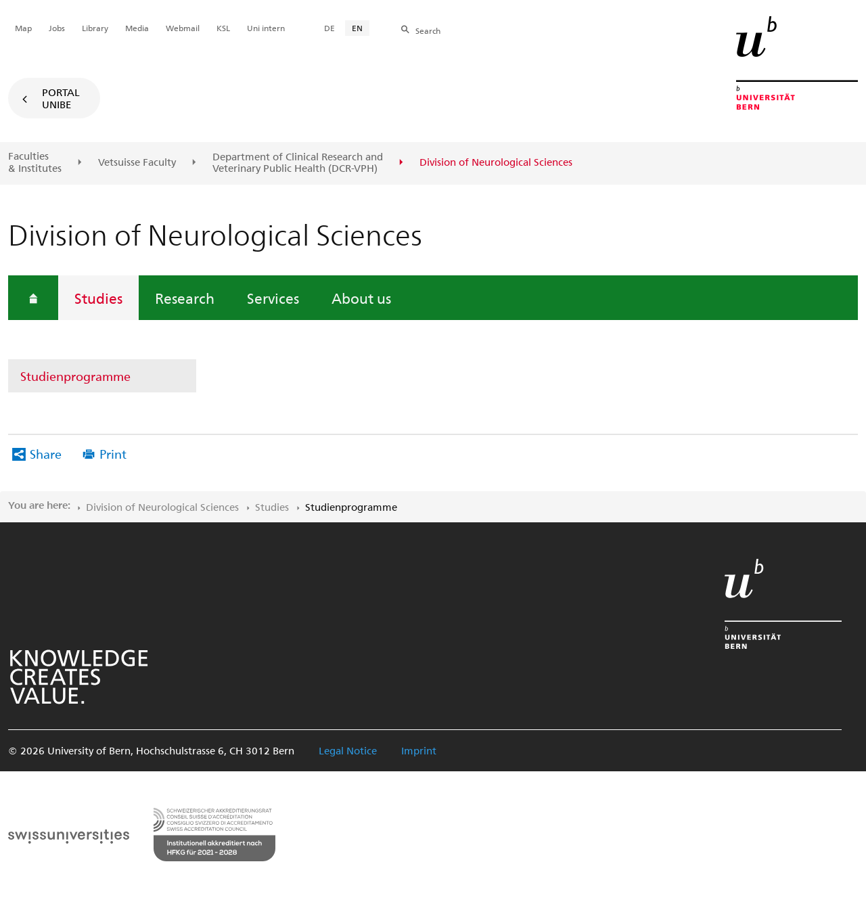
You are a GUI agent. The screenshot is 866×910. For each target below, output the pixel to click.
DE (329, 27)
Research (184, 297)
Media (137, 27)
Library (95, 27)
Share (46, 453)
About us (361, 297)
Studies (98, 297)
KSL (223, 27)
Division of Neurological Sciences (162, 507)
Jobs (57, 27)
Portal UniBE (61, 98)
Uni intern (266, 27)
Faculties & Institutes (35, 162)
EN (357, 27)
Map (23, 27)
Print (113, 453)
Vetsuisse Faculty (137, 162)
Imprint (418, 750)
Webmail (183, 27)
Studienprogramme (75, 375)
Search (427, 30)
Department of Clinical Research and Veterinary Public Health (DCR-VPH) (297, 163)
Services (273, 297)
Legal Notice (348, 750)
